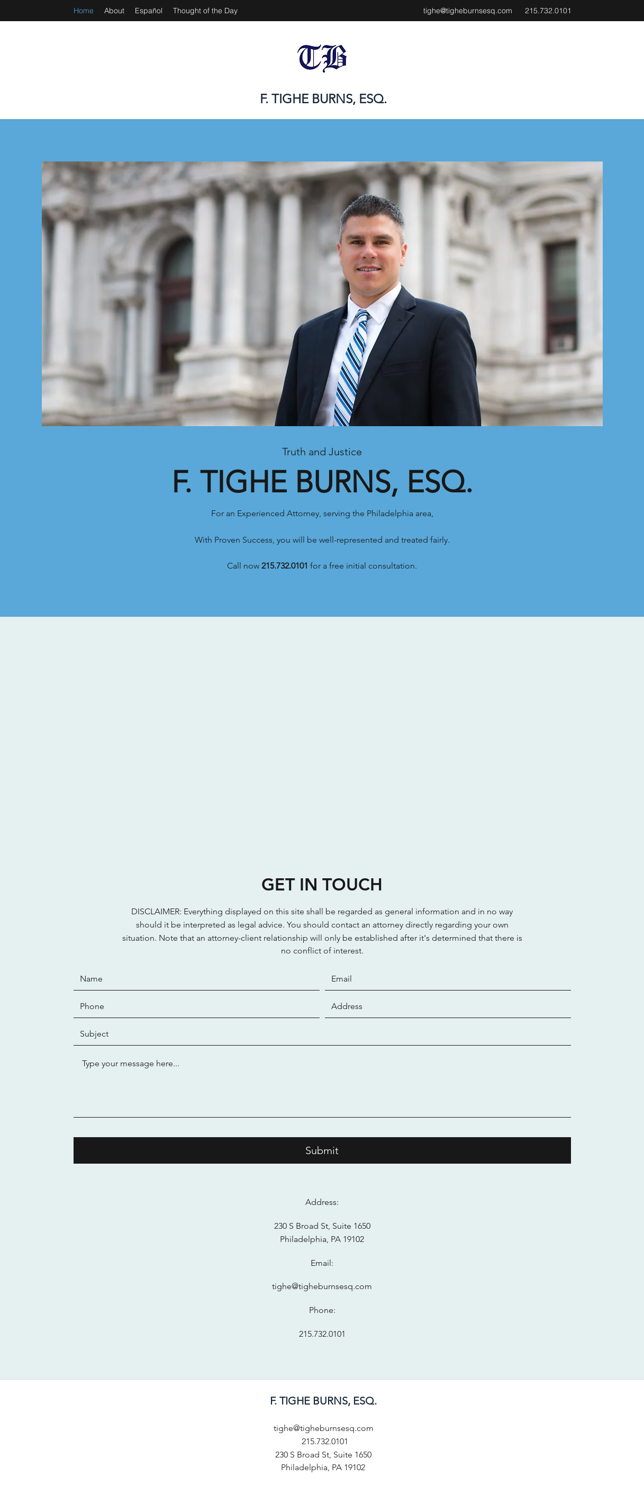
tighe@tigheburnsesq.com (467, 10)
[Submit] (322, 1150)
